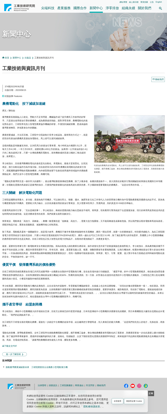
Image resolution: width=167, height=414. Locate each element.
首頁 (5, 57)
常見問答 (90, 385)
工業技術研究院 (21, 7)
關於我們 (144, 8)
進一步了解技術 (13, 354)
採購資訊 (53, 385)
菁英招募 (144, 2)
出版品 (28, 58)
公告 (152, 2)
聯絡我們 (159, 79)
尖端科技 (47, 8)
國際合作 (80, 8)
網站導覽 (123, 2)
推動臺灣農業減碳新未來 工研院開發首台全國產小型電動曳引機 (37, 367)
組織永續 (128, 8)
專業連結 (79, 385)
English (159, 2)
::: (5, 2)
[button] (160, 8)
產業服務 (64, 8)
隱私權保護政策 (91, 406)
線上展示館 (134, 2)
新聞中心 (96, 8)
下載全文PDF (9, 346)
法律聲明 (42, 385)
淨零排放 (112, 8)
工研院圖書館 (66, 385)
